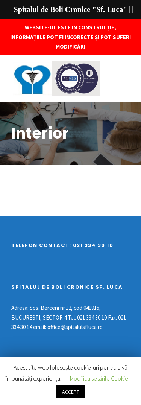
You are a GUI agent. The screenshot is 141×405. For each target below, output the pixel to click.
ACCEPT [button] (70, 391)
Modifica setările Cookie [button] (99, 378)
